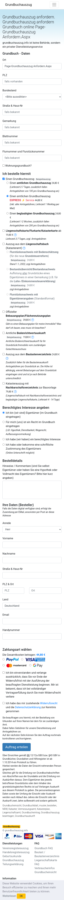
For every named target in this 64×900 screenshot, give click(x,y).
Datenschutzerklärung (28, 707)
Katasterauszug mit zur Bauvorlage (31, 387)
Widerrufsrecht (48, 703)
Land (5, 599)
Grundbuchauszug (18, 5)
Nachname (8, 553)
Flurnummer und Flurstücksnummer (23, 151)
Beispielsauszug (43, 179)
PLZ (4, 75)
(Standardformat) (32, 298)
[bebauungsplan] (32, 319)
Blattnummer (10, 136)
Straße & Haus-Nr (12, 105)
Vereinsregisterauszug (15, 848)
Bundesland (9, 90)
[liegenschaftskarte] (15, 234)
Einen (34, 183)
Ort (4, 59)
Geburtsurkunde (11, 856)
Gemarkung (9, 121)
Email (5, 614)
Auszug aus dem (33, 354)
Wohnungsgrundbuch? (18, 165)
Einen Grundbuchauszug (29, 179)
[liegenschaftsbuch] (24, 248)
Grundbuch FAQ (43, 848)
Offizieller (28, 315)
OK (21, 896)
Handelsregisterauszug (16, 852)
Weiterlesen (9, 896)
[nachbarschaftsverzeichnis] (15, 391)
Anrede (6, 523)
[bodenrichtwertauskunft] (32, 337)
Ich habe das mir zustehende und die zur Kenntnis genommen (31, 707)
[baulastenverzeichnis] (7, 358)
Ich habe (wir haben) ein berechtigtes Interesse (33, 439)
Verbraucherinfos (44, 868)
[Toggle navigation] (54, 4)
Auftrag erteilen (16, 747)
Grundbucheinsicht (45, 872)
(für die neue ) (34, 256)
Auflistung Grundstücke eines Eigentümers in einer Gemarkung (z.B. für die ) (34, 277)
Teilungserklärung (12, 864)
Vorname (7, 538)
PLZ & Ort (8, 584)
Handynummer (11, 630)
